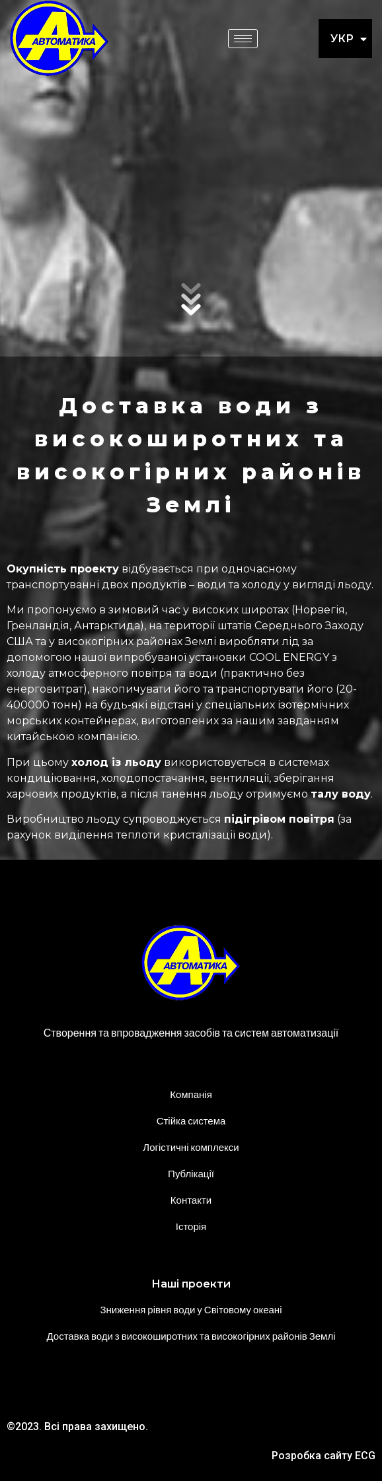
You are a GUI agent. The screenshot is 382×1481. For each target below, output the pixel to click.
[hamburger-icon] (243, 38)
